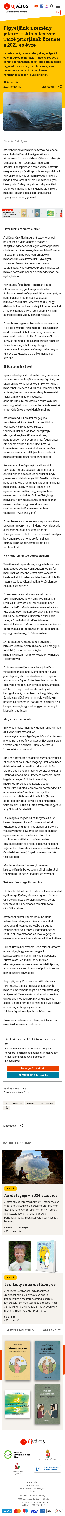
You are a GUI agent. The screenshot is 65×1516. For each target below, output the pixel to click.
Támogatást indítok (32, 1068)
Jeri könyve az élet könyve (30, 1284)
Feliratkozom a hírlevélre (32, 1074)
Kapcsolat (32, 1482)
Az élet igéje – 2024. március (30, 1195)
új (7, 1108)
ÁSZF (32, 1492)
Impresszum (32, 1485)
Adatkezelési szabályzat (32, 1488)
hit (7, 1103)
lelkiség (17, 1103)
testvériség (46, 1103)
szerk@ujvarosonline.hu (36, 1502)
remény (31, 1103)
